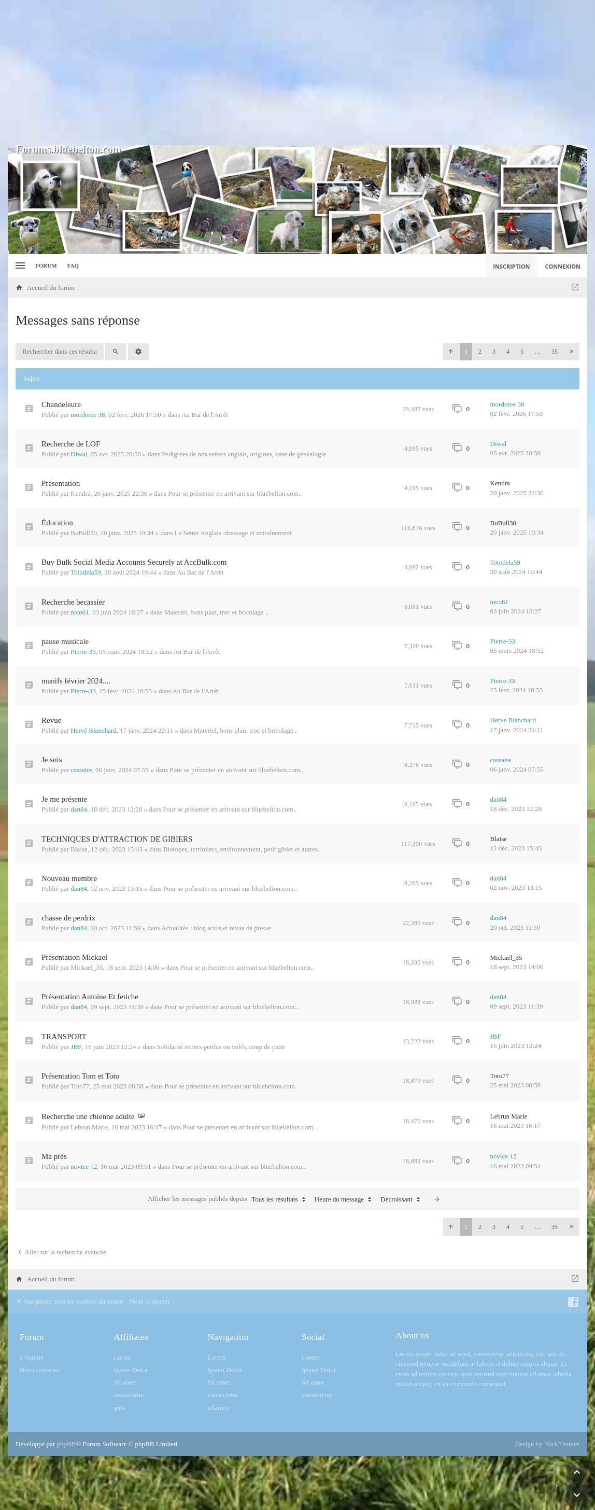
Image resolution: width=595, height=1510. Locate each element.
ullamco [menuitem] (219, 1407)
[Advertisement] (297, 72)
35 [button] (554, 351)
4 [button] (507, 351)
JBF (75, 1047)
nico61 (79, 612)
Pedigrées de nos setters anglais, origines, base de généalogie (244, 454)
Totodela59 (85, 572)
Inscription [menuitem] (511, 266)
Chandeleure (61, 404)
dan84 (78, 809)
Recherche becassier (73, 602)
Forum (46, 265)
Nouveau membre (69, 878)
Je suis (51, 760)
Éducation (57, 523)
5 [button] (521, 351)
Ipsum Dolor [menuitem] (131, 1370)
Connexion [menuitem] (563, 266)
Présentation (60, 483)
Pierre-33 (82, 651)
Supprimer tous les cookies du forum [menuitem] (69, 1301)
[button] (450, 351)
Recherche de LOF (70, 444)
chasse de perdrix (68, 918)
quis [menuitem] (119, 1407)
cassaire (81, 770)
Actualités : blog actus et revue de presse (216, 928)
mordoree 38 (87, 414)
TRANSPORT (64, 1036)
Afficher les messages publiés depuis (229, 1199)
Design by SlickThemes (547, 1444)
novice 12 (83, 1166)
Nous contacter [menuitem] (149, 1301)
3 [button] (493, 351)
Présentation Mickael (74, 957)
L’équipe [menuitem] (32, 1357)
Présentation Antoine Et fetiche (89, 996)
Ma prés (54, 1156)
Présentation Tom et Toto (80, 1076)
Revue (51, 720)
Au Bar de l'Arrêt (204, 414)
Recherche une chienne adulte (88, 1116)
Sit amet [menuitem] (125, 1382)
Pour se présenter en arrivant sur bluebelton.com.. (235, 493)
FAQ (73, 265)
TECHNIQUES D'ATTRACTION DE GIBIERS (116, 839)
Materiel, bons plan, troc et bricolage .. (216, 612)
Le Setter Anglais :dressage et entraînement (233, 533)
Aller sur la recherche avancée (61, 1252)
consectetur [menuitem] (129, 1395)
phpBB (66, 1444)
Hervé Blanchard (93, 730)
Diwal (78, 454)
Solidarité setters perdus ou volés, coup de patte (221, 1047)
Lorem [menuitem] (123, 1357)
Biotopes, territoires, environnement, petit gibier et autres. (241, 849)
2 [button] (479, 351)
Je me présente (64, 799)
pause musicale (65, 641)
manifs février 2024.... (75, 681)
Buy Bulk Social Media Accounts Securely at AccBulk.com (133, 562)
